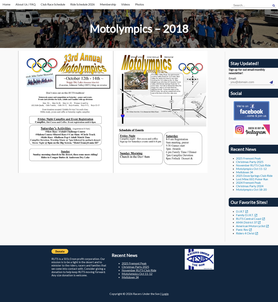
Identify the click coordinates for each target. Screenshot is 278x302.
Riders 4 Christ (245, 233)
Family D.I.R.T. (245, 215)
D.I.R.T (240, 211)
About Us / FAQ (26, 4)
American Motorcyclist (250, 226)
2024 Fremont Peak (248, 182)
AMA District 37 (246, 222)
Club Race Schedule (53, 4)
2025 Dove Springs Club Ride (254, 175)
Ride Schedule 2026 (82, 4)
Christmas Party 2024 (249, 186)
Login (165, 293)
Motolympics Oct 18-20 (251, 189)
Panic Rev (242, 229)
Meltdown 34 (244, 172)
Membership (108, 4)
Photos (139, 4)
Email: (232, 78)
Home (6, 4)
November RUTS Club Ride (253, 165)
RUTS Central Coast (248, 218)
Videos (125, 4)
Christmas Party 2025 (249, 161)
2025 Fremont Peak (248, 158)
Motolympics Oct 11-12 (251, 168)
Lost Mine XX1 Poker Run (252, 179)
